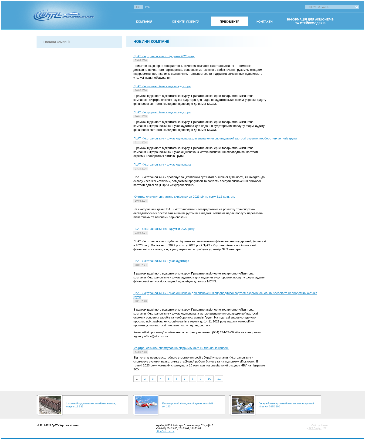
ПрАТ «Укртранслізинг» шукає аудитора (161, 261)
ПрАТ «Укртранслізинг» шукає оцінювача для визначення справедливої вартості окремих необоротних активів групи (215, 138)
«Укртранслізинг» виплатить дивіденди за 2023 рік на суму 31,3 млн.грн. (184, 196)
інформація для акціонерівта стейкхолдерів (310, 21)
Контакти (265, 21)
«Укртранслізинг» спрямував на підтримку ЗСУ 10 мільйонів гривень (181, 348)
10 (209, 378)
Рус (147, 7)
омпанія (144, 21)
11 (219, 378)
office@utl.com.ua (165, 431)
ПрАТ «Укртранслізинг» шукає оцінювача (162, 164)
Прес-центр (230, 21)
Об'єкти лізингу (185, 21)
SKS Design (314, 428)
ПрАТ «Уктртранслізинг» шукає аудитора (162, 86)
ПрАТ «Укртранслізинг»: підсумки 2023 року (164, 228)
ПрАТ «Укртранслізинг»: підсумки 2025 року (164, 56)
